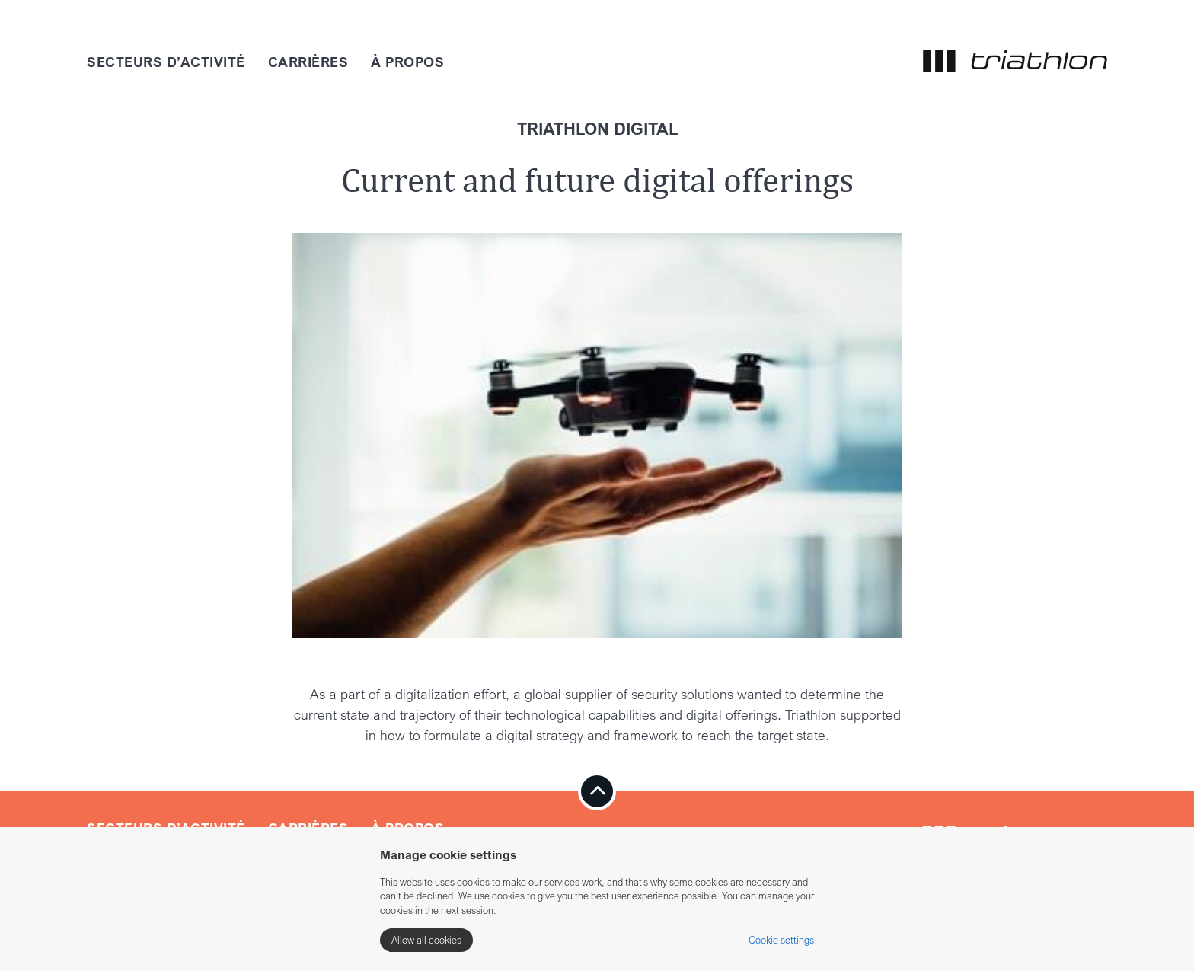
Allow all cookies (426, 940)
